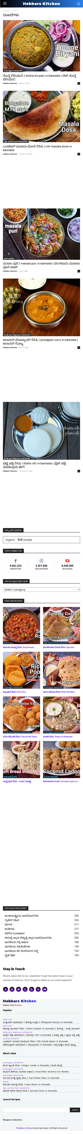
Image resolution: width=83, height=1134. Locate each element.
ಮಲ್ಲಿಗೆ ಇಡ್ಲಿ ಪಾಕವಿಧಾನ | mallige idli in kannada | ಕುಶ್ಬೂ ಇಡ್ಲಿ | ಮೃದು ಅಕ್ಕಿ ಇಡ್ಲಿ (41, 1035)
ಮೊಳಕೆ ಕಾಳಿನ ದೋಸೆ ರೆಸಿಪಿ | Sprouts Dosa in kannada (30, 1091)
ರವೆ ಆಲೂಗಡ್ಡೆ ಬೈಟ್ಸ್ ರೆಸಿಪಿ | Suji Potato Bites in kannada (31, 1078)
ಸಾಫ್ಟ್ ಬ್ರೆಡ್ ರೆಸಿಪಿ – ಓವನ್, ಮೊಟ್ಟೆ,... (18, 781)
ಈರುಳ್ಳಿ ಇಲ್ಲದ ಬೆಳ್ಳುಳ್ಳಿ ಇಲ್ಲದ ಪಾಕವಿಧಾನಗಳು (17, 335)
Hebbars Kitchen (10, 83)
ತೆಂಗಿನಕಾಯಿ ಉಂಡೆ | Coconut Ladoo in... (61, 781)
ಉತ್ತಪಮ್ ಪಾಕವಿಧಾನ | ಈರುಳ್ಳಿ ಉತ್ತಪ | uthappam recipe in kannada (38, 1022)
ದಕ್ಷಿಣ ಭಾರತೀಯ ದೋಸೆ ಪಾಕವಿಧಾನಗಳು (16, 141)
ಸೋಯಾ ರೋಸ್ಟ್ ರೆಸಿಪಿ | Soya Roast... (19, 647)
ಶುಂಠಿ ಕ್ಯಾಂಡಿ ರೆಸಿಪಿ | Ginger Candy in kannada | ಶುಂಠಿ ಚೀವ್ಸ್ (32, 1065)
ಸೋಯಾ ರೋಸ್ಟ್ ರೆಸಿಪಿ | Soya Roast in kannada (26, 1084)
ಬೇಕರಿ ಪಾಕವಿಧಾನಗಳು (10, 777)
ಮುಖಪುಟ (6, 10)
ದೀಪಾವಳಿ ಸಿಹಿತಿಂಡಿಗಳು (51, 777)
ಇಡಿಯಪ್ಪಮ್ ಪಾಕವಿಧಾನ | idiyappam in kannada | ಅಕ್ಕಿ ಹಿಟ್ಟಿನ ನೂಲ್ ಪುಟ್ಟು (39, 1044)
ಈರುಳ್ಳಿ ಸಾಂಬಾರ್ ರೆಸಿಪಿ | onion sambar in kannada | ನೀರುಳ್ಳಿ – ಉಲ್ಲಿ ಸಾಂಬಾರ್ (41, 1028)
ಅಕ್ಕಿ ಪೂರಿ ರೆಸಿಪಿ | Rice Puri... (15, 692)
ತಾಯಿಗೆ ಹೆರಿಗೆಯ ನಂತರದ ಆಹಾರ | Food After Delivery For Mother (36, 1071)
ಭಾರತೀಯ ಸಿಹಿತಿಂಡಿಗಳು (11, 1038)
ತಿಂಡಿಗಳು (6, 643)
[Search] (75, 1110)
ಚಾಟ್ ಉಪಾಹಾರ (9, 258)
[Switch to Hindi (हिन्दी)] (24, 539)
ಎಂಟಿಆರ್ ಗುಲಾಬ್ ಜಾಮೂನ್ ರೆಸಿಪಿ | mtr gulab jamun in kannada (35, 1041)
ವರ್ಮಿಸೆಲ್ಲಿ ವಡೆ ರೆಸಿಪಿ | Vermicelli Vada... (20, 736)
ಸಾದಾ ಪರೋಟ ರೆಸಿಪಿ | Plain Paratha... (59, 692)
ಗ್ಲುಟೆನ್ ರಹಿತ (7, 1019)
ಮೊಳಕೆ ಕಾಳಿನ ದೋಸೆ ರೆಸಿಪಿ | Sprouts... (59, 647)
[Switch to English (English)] (10, 539)
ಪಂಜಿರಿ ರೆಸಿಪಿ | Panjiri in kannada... (58, 736)
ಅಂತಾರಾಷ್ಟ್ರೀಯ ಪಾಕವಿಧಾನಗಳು (13, 71)
